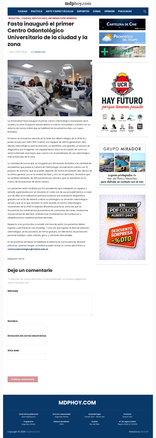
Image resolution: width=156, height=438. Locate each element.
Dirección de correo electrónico (27, 335)
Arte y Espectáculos (59, 11)
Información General (62, 18)
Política (36, 11)
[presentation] (30, 369)
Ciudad (22, 11)
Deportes (83, 11)
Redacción (40, 51)
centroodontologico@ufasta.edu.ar (28, 249)
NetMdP (145, 431)
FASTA (21, 258)
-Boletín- (14, 18)
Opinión (109, 11)
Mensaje (13, 291)
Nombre (12, 321)
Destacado (39, 18)
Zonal (97, 11)
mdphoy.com (77, 402)
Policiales (125, 11)
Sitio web (13, 350)
